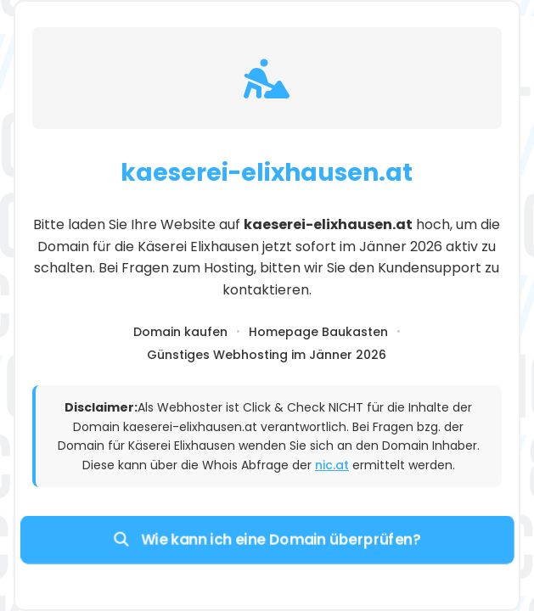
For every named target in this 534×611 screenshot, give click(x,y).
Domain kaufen (180, 331)
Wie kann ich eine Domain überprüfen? (266, 539)
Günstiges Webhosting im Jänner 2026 (266, 354)
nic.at (332, 465)
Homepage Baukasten (318, 331)
